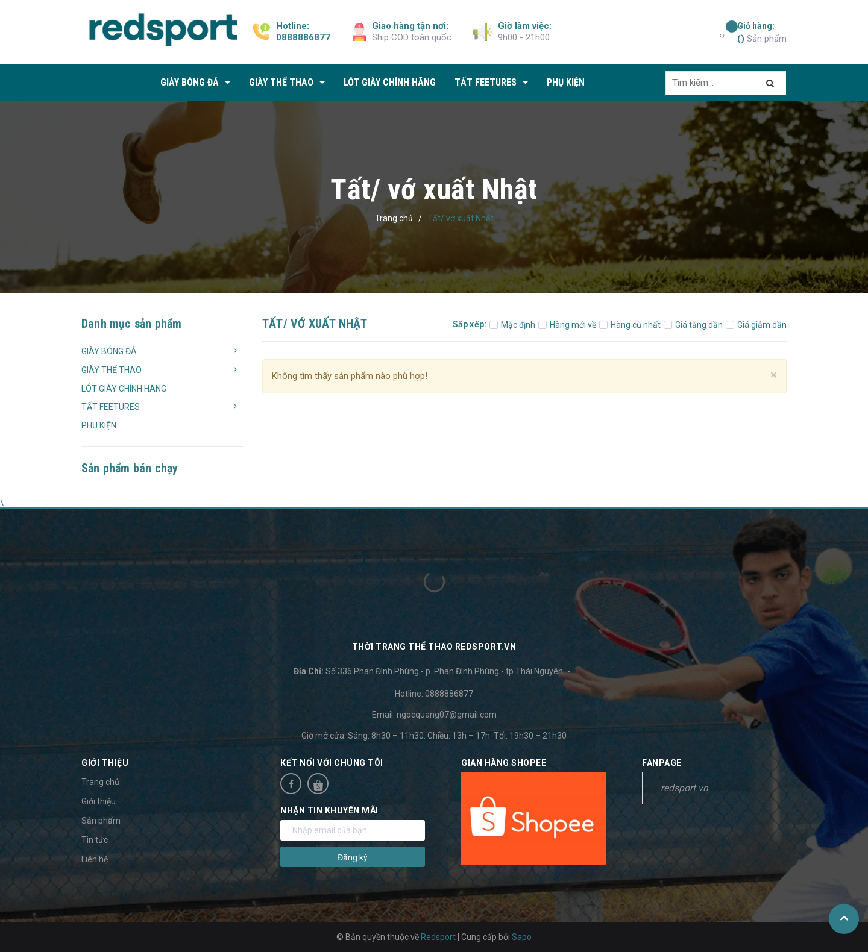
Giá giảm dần (756, 325)
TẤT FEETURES (110, 407)
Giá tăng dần (693, 325)
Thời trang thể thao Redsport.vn (434, 646)
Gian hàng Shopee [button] (503, 763)
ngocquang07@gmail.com (447, 714)
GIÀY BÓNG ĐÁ (109, 351)
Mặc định (512, 325)
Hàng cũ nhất (630, 325)
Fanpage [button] (662, 763)
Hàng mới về (567, 325)
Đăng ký (353, 857)
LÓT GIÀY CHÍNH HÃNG (123, 388)
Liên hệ (94, 859)
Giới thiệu (98, 801)
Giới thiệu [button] (104, 763)
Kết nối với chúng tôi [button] (331, 763)
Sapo (522, 937)
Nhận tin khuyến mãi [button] (329, 810)
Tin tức (94, 840)
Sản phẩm (762, 32)
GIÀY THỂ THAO (111, 370)
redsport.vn (684, 788)
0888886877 (303, 37)
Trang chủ (100, 782)
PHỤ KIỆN (98, 425)
